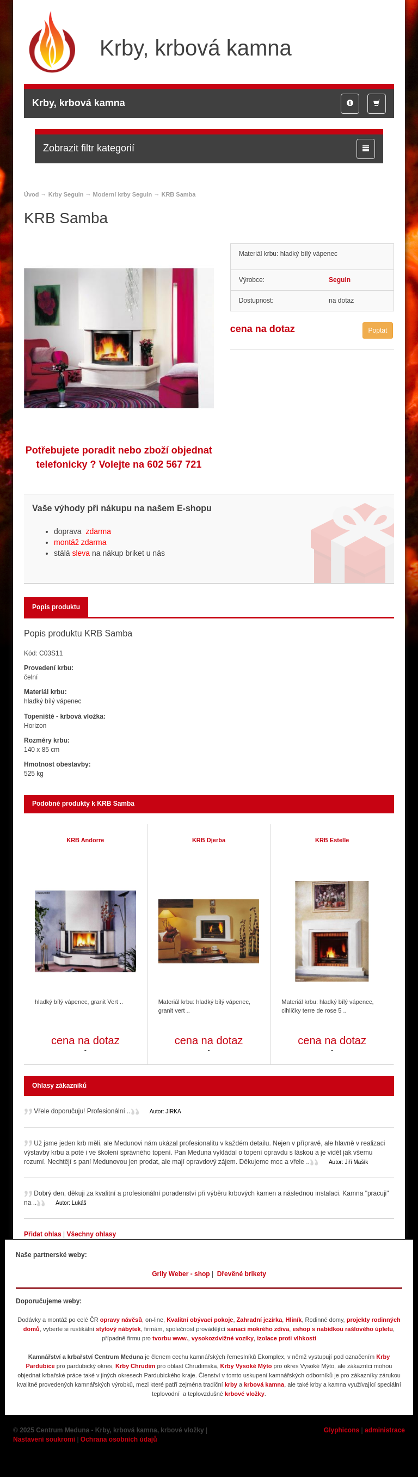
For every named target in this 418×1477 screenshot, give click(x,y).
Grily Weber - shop (181, 1274)
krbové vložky (245, 1393)
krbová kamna (264, 1384)
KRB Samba (178, 194)
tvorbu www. (170, 1338)
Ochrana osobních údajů (119, 1439)
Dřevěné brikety (241, 1274)
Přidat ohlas (43, 1234)
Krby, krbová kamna (78, 102)
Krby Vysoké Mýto (246, 1366)
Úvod (31, 194)
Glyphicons (341, 1430)
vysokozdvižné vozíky (223, 1338)
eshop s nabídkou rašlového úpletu (342, 1329)
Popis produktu (56, 607)
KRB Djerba (208, 840)
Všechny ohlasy (91, 1234)
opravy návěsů (121, 1319)
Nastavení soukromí (44, 1439)
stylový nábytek (118, 1329)
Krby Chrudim (135, 1366)
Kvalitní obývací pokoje (200, 1319)
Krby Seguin (66, 194)
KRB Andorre (85, 840)
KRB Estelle (332, 840)
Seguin (340, 280)
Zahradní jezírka (259, 1319)
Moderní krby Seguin (122, 194)
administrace (385, 1430)
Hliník (293, 1319)
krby (231, 1384)
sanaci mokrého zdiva (258, 1329)
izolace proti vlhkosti (286, 1338)
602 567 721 (174, 464)
